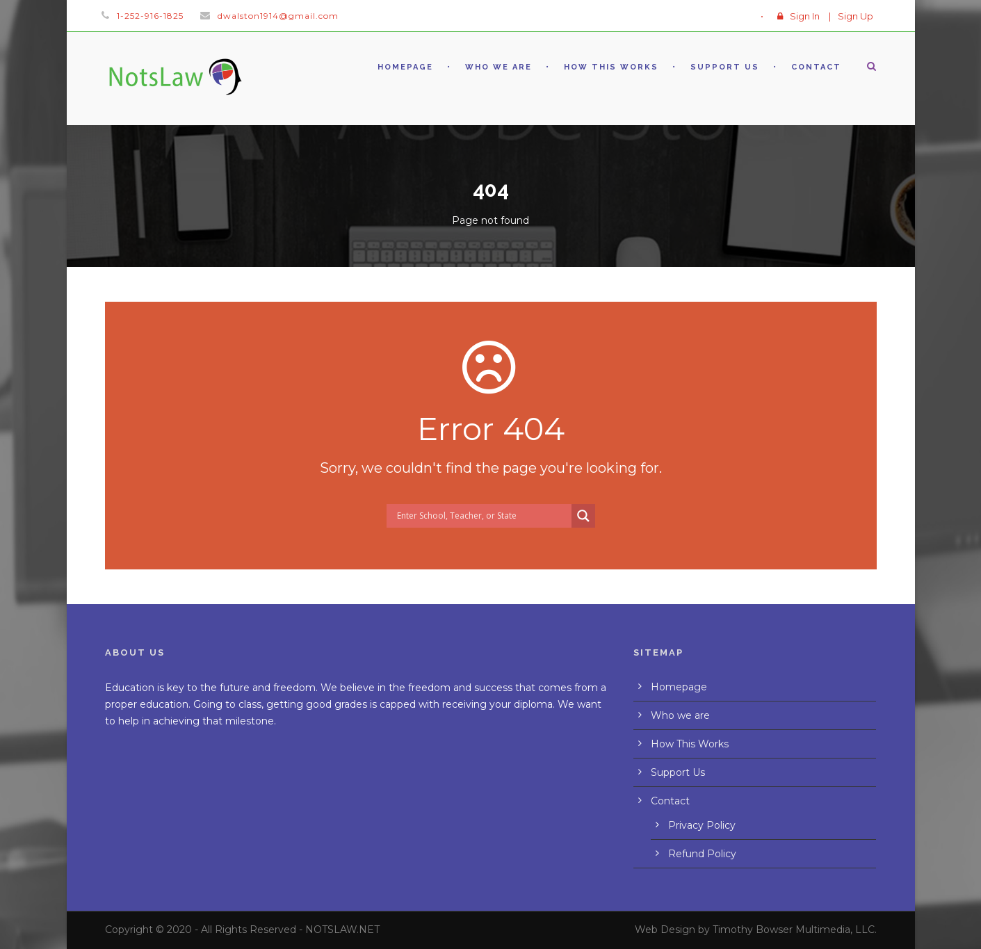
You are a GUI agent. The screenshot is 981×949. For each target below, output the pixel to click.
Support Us (724, 67)
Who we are (498, 67)
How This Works (611, 67)
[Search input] (482, 516)
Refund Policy (702, 853)
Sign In (805, 16)
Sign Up (855, 16)
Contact (816, 67)
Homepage (405, 67)
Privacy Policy (702, 825)
